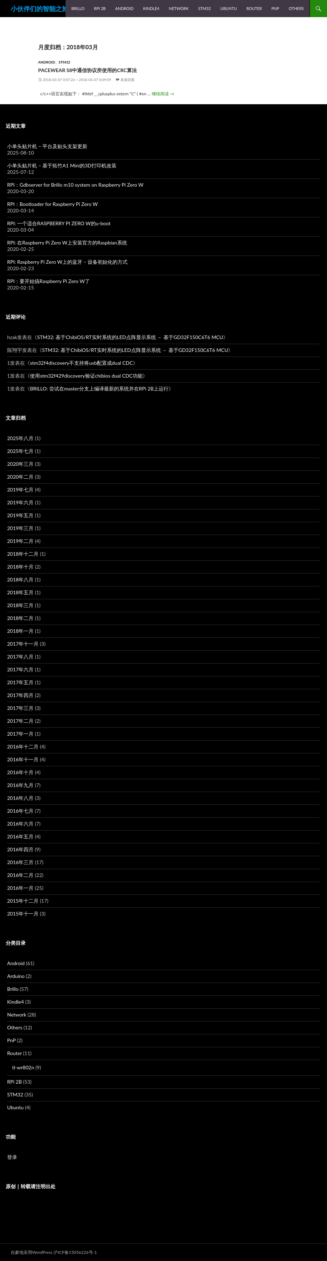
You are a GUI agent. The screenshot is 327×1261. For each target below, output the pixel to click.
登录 (12, 1157)
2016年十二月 (22, 746)
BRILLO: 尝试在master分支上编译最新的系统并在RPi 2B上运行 (99, 388)
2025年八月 (20, 438)
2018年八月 (20, 579)
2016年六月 (20, 824)
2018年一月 (20, 631)
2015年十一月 (22, 914)
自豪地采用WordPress (31, 1252)
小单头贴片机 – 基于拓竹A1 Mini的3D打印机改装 (61, 165)
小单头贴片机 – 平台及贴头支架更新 (47, 146)
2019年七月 (20, 489)
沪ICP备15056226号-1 (75, 1252)
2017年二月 (20, 721)
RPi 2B (100, 8)
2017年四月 (20, 695)
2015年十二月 (22, 901)
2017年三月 (20, 708)
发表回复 (127, 79)
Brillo (77, 8)
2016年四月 (20, 849)
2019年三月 (20, 528)
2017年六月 (20, 669)
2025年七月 (20, 451)
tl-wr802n (23, 1067)
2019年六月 (20, 502)
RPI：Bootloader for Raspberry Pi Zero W (52, 204)
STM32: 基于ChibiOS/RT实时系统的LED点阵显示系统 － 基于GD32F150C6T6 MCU (130, 337)
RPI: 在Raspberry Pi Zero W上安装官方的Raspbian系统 (67, 242)
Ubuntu (228, 8)
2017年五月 (20, 682)
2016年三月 (20, 862)
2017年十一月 (22, 644)
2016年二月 (20, 875)
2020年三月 (20, 464)
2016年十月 (20, 772)
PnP (275, 8)
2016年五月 (20, 836)
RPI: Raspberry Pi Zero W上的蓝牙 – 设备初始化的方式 (67, 262)
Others (296, 8)
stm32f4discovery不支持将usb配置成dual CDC (81, 363)
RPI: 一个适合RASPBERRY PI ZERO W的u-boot (58, 223)
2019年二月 (20, 541)
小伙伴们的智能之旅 (39, 8)
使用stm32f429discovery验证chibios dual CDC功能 (86, 376)
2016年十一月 (22, 759)
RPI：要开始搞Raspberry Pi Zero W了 (48, 281)
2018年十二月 (22, 554)
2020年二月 (20, 477)
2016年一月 (20, 888)
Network (179, 8)
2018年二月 (20, 618)
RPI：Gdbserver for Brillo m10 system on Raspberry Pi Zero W (75, 185)
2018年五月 (20, 592)
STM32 (204, 8)
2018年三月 (20, 605)
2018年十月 (20, 567)
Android (124, 8)
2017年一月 (20, 734)
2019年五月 (20, 515)
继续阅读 (163, 93)
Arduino (16, 976)
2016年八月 (20, 798)
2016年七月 (20, 811)
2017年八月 (20, 657)
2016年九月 (20, 785)
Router (254, 8)
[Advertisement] (163, 1224)
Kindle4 (151, 8)
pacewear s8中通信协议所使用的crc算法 (87, 70)
